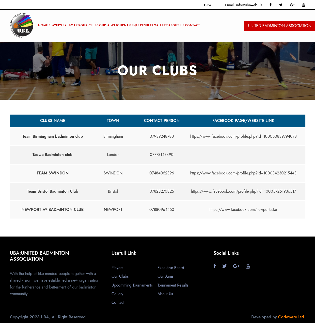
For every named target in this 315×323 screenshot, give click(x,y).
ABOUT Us (176, 25)
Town (113, 120)
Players (55, 25)
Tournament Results (173, 285)
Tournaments (128, 25)
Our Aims (107, 25)
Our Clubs (89, 25)
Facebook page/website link (243, 120)
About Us (165, 294)
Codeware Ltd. (291, 317)
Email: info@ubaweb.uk (243, 4)
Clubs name (52, 120)
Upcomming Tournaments (132, 285)
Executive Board (171, 268)
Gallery (161, 25)
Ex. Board (71, 25)
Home (43, 25)
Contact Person (162, 120)
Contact (192, 25)
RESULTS (146, 25)
